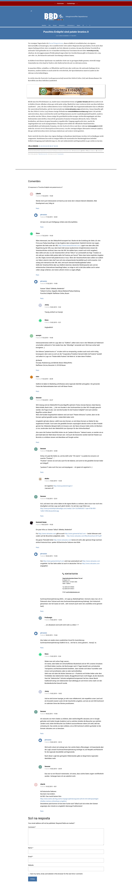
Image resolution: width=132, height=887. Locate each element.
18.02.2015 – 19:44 (51, 635)
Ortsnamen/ (49, 150)
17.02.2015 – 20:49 (47, 379)
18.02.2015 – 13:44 (56, 481)
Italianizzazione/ (76, 150)
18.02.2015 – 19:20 (47, 524)
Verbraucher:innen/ (67, 150)
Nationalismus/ (44, 150)
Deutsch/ (101, 150)
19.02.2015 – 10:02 (56, 693)
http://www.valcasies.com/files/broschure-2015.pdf (84, 536)
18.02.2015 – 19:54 (51, 714)
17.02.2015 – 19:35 (47, 235)
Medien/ (39, 150)
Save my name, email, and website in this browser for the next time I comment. (56, 874)
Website (31, 865)
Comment (32, 827)
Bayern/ (89, 150)
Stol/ (85, 150)
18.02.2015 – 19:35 (51, 556)
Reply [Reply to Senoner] (37, 442)
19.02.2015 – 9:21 (55, 322)
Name (30, 848)
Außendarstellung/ (33, 150)
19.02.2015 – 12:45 (56, 620)
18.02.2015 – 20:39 (56, 769)
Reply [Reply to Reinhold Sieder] (37, 547)
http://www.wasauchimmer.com (69, 245)
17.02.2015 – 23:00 (51, 451)
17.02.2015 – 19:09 (47, 196)
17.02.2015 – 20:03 (51, 217)
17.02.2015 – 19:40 (47, 338)
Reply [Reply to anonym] (37, 370)
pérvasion (43, 215)
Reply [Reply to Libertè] (37, 208)
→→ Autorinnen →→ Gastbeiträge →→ (66, 3)
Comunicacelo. (60, 154)
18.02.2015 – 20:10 (56, 742)
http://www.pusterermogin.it (62, 486)
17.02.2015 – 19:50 (51, 283)
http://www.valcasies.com (47, 533)
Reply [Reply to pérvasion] (42, 227)
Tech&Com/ (60, 150)
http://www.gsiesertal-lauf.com (75, 533)
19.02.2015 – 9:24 (55, 656)
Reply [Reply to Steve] (37, 275)
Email (30, 856)
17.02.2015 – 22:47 (47, 400)
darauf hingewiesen (56, 43)
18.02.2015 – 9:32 (55, 307)
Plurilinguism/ (55, 150)
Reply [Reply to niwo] (37, 391)
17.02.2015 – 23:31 (51, 498)
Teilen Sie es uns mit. (42, 154)
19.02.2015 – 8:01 (51, 786)
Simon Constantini (64, 35)
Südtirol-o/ (93, 150)
